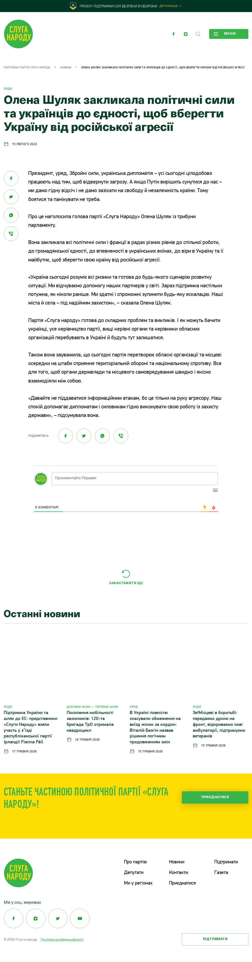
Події (8, 89)
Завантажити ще (126, 583)
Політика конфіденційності (62, 938)
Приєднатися (215, 797)
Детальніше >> (170, 6)
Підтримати (226, 862)
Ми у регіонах (138, 882)
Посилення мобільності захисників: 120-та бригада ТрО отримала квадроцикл (90, 722)
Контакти (178, 872)
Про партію (135, 862)
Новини (65, 67)
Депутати (133, 872)
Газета (221, 872)
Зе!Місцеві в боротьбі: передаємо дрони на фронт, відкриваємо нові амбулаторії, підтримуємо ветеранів (219, 725)
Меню (224, 34)
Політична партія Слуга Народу (27, 67)
